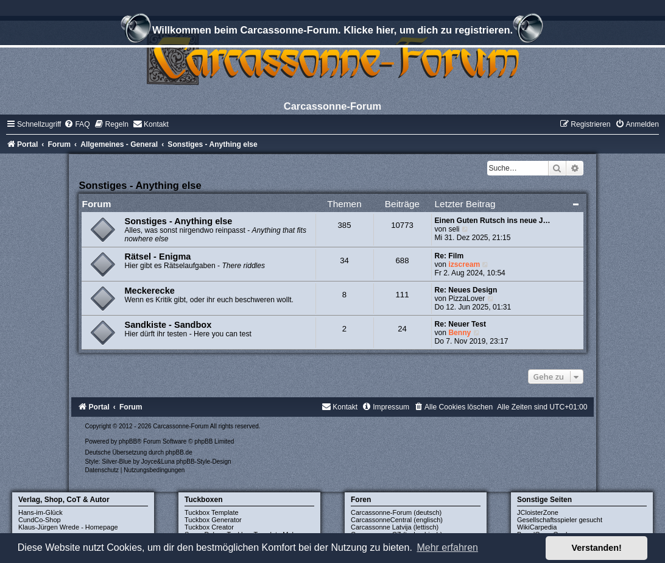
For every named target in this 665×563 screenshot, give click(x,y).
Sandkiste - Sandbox (167, 325)
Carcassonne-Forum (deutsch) (396, 512)
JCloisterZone (537, 512)
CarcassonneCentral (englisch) (397, 519)
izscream (464, 264)
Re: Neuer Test (460, 324)
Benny (459, 332)
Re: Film (449, 256)
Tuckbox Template (212, 512)
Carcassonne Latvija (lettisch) (394, 527)
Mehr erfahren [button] (447, 547)
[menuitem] (77, 124)
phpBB (128, 441)
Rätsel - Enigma (157, 256)
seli (453, 229)
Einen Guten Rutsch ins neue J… (493, 220)
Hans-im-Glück (40, 512)
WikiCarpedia (537, 527)
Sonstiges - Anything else (140, 185)
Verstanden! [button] (597, 548)
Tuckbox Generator (213, 519)
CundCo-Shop (39, 519)
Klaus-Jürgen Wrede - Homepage (68, 527)
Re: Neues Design (466, 290)
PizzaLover (466, 298)
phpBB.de (179, 452)
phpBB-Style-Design (204, 461)
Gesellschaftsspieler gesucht (559, 519)
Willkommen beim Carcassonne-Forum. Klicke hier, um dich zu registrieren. (332, 32)
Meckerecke (149, 291)
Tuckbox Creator (209, 527)
